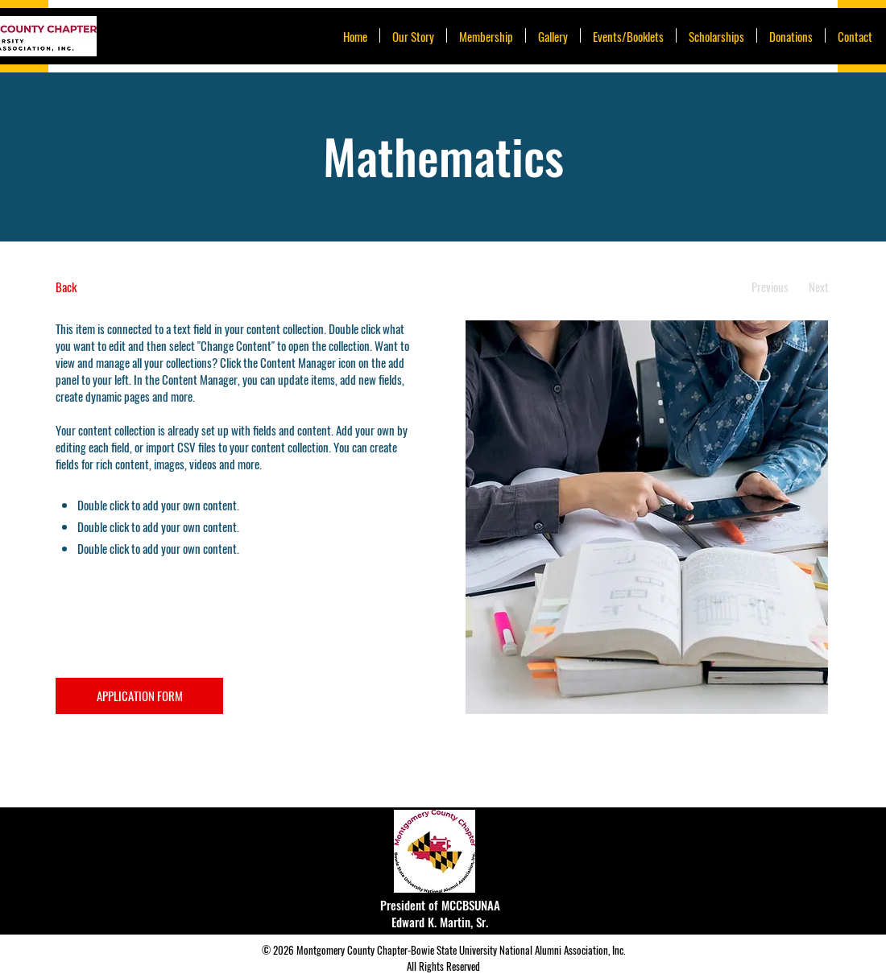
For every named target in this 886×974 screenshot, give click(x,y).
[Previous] (770, 287)
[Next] (819, 287)
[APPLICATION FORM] (139, 696)
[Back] (116, 287)
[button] (628, 35)
